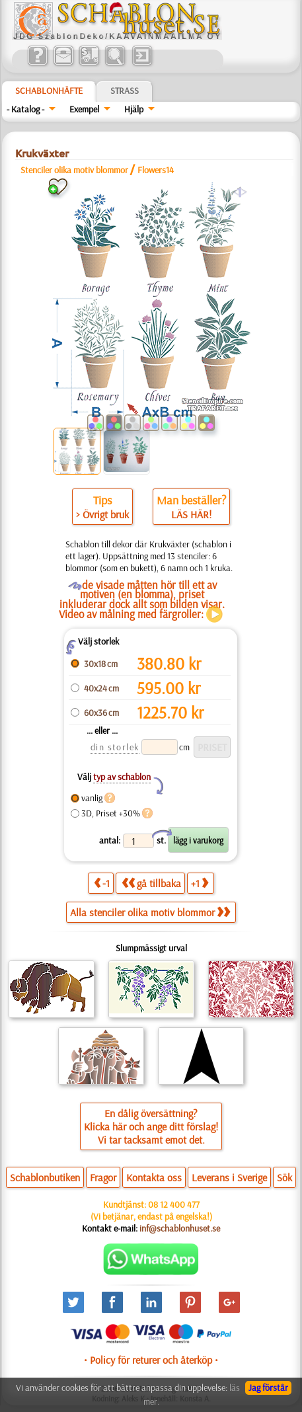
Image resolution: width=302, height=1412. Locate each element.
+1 (199, 883)
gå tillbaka (151, 883)
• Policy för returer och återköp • (151, 1359)
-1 (102, 883)
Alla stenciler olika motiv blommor (150, 912)
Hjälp (133, 109)
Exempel (84, 109)
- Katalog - (25, 109)
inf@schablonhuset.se (179, 1228)
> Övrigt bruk (102, 514)
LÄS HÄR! (191, 514)
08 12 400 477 (174, 1204)
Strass (124, 91)
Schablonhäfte (49, 91)
